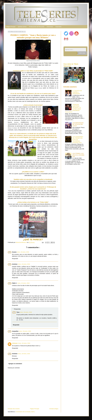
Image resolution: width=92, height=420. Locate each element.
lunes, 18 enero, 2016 (23, 252)
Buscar (82, 53)
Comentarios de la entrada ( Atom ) (25, 411)
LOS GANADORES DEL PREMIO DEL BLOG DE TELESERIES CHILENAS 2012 (77, 139)
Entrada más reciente (14, 408)
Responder (15, 258)
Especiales (59, 26)
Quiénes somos (22, 26)
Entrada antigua (53, 408)
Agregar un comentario (15, 363)
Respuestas (17, 309)
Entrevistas (50, 26)
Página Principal (10, 26)
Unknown (15, 343)
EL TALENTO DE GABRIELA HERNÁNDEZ (77, 92)
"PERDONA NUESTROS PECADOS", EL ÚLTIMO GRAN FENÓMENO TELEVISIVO (73, 108)
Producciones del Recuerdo (36, 26)
